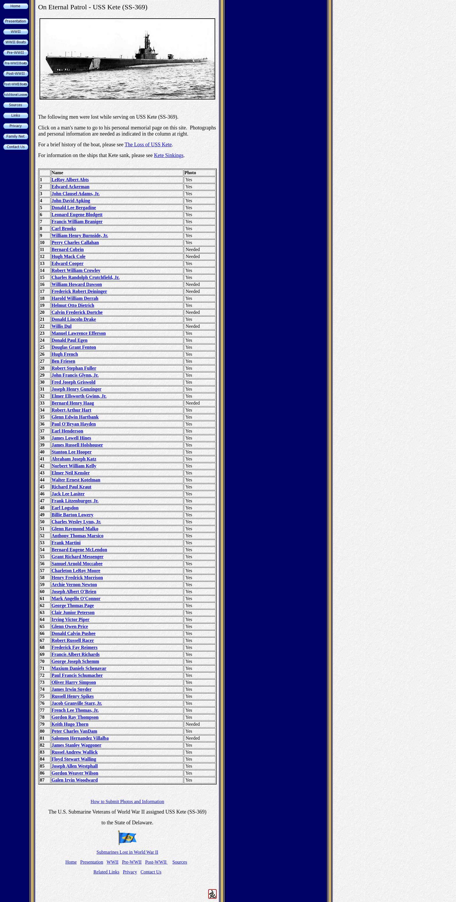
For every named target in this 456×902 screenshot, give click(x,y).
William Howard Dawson (76, 284)
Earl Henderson (67, 430)
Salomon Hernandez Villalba (79, 738)
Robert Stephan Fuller (73, 368)
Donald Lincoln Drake (73, 319)
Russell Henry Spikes (72, 696)
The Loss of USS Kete (148, 144)
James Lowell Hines (71, 437)
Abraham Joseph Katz (73, 458)
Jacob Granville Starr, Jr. (76, 703)
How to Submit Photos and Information (127, 801)
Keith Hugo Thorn (69, 724)
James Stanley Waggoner (76, 745)
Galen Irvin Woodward (74, 780)
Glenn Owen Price (69, 626)
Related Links (106, 871)
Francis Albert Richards (75, 654)
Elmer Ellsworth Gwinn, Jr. (78, 396)
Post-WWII (156, 862)
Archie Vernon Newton (74, 584)
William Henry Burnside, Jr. (79, 235)
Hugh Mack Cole (68, 256)
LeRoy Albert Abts (70, 179)
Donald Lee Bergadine (73, 207)
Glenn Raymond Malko (74, 528)
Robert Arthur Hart (71, 410)
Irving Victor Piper (70, 619)
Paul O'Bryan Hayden (73, 423)
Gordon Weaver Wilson (74, 773)
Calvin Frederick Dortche (77, 312)
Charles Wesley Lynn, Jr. (76, 521)
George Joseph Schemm (75, 661)
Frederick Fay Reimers (74, 647)
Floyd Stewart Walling (73, 759)
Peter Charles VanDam (74, 731)
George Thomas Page (72, 605)
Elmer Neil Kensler (70, 472)
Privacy (130, 871)
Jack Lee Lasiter (68, 493)
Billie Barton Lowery (72, 514)
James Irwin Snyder (71, 689)
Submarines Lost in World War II (127, 852)
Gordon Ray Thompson (75, 717)
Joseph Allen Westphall (74, 766)
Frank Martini (66, 542)
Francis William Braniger (76, 221)
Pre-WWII (132, 862)
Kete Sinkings (169, 155)
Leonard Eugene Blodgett (76, 214)
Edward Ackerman (70, 186)
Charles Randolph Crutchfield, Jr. (85, 277)
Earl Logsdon (65, 507)
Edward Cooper (67, 263)
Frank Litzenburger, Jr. (74, 500)
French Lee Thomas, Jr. (75, 710)
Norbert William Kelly (73, 465)
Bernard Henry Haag (72, 403)
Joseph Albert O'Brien (73, 591)
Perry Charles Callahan (75, 242)
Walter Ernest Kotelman (75, 479)
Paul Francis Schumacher (77, 675)
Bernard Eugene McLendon (79, 549)
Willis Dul (61, 326)
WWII (113, 862)
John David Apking (70, 200)
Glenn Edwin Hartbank (75, 416)
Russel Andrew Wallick (74, 752)
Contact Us (150, 871)
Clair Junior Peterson (73, 612)
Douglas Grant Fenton (73, 347)
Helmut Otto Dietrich (72, 305)
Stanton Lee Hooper (71, 451)
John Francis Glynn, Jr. (75, 375)
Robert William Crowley (75, 270)
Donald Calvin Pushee (73, 633)
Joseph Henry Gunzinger (76, 389)
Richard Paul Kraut (71, 486)
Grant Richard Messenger (77, 556)
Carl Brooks (63, 228)
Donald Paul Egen (69, 340)
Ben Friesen (63, 361)
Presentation (91, 862)
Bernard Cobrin (67, 249)
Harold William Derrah (74, 298)
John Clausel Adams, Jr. (75, 193)
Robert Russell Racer (72, 640)
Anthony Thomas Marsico (77, 535)
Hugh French (64, 354)
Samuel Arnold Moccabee (76, 563)
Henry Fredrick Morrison (77, 577)
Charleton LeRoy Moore (75, 570)
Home (71, 862)
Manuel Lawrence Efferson (78, 333)
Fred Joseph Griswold (73, 382)
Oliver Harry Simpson (73, 682)
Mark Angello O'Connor (75, 598)
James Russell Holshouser (77, 444)
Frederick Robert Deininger (79, 291)
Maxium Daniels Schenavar (78, 668)
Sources (179, 862)
